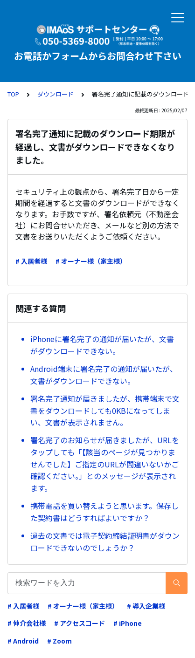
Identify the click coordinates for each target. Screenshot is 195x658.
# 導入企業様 (146, 605)
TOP (13, 93)
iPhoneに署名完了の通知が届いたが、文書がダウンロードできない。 (102, 344)
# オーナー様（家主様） (91, 261)
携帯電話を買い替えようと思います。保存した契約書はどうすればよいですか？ (104, 511)
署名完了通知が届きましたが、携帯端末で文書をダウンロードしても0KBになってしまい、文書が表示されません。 (105, 410)
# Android (23, 640)
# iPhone (127, 623)
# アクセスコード (79, 623)
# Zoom (59, 640)
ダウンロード (55, 93)
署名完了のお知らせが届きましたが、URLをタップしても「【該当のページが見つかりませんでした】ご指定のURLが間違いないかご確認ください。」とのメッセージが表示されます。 (104, 463)
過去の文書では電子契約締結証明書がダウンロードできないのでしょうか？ (105, 541)
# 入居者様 (31, 261)
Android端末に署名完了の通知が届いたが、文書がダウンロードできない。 (103, 374)
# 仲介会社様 (26, 623)
